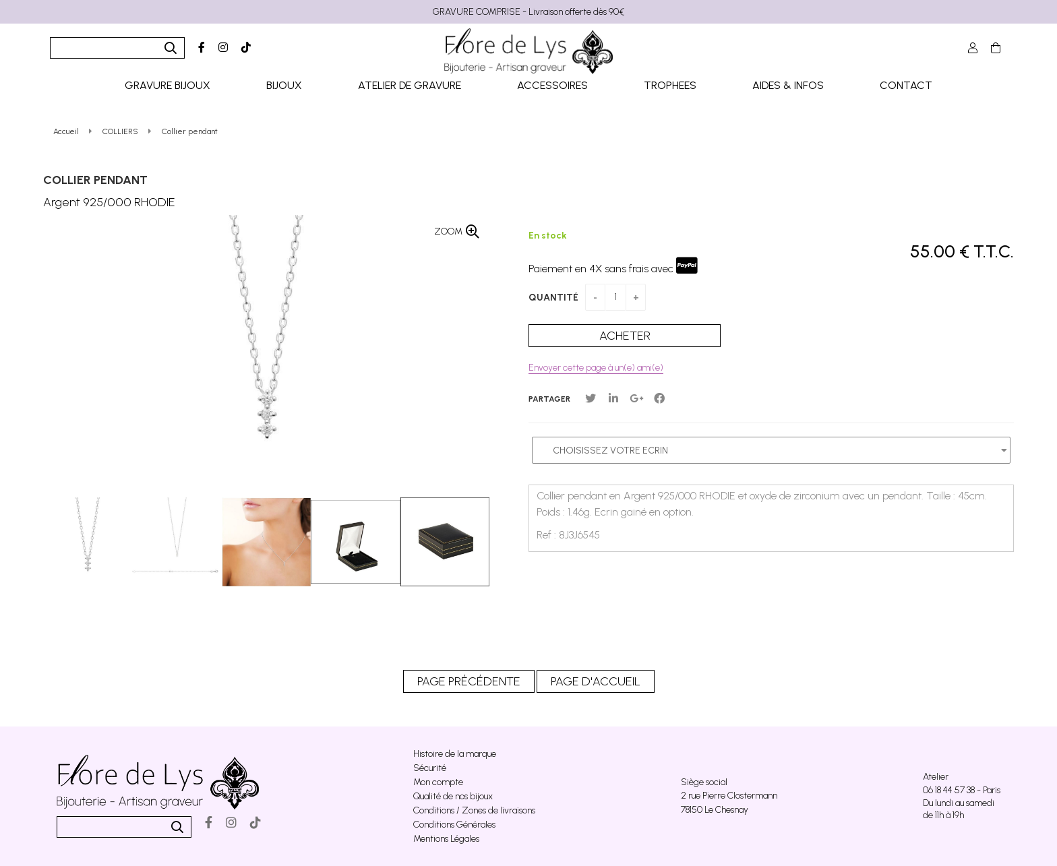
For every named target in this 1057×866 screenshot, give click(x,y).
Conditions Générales (454, 824)
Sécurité (429, 768)
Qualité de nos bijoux (453, 796)
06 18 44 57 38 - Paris (961, 790)
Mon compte (438, 782)
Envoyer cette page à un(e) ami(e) (595, 367)
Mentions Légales (446, 838)
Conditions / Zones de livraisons (474, 810)
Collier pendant (95, 180)
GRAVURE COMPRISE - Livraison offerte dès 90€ (528, 12)
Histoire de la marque (454, 754)
